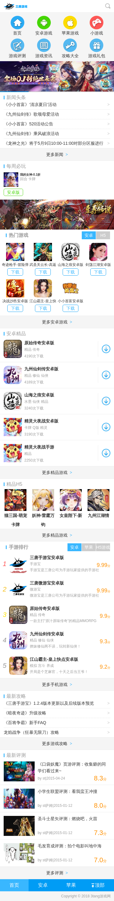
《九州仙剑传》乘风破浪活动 (57, 133)
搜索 (108, 6)
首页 (14, 885)
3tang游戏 (17, 6)
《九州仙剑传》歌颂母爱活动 (57, 114)
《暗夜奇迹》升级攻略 (57, 713)
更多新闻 (57, 154)
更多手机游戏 (57, 684)
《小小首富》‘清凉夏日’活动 (57, 104)
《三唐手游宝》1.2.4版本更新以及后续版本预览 (57, 703)
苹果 (71, 885)
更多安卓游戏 (57, 322)
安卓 (43, 885)
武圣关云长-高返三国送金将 (42, 255)
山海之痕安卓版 (70, 255)
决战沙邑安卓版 (15, 291)
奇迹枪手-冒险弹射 (15, 255)
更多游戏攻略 (57, 743)
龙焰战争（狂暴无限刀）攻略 (57, 732)
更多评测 (57, 872)
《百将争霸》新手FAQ (57, 722)
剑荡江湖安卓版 (98, 255)
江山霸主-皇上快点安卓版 (42, 292)
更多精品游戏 (57, 472)
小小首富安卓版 (70, 291)
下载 (15, 272)
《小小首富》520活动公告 (57, 124)
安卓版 (13, 192)
